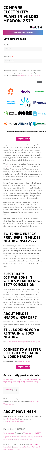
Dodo (14, 382)
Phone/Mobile (7, 57)
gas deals (9, 166)
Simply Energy (28, 379)
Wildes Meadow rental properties (17, 342)
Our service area (8, 433)
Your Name (7, 45)
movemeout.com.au (9, 442)
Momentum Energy (32, 382)
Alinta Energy (19, 379)
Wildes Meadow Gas (11, 419)
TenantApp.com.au (36, 342)
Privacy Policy (20, 75)
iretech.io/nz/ (7, 439)
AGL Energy (37, 379)
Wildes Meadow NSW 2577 (32, 433)
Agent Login (34, 444)
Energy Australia (8, 379)
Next (39, 82)
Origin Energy (7, 382)
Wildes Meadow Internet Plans (16, 421)
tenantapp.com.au (26, 437)
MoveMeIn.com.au (24, 361)
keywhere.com (27, 439)
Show (14, 389)
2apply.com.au (17, 439)
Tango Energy (21, 382)
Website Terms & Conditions (33, 75)
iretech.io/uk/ (37, 437)
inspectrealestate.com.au (11, 437)
